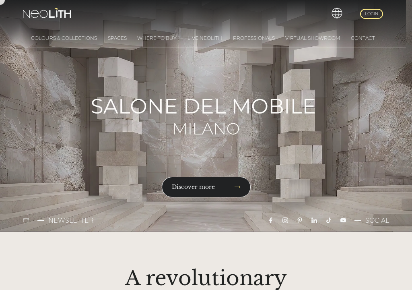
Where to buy (157, 38)
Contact (363, 38)
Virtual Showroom (312, 38)
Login (371, 14)
